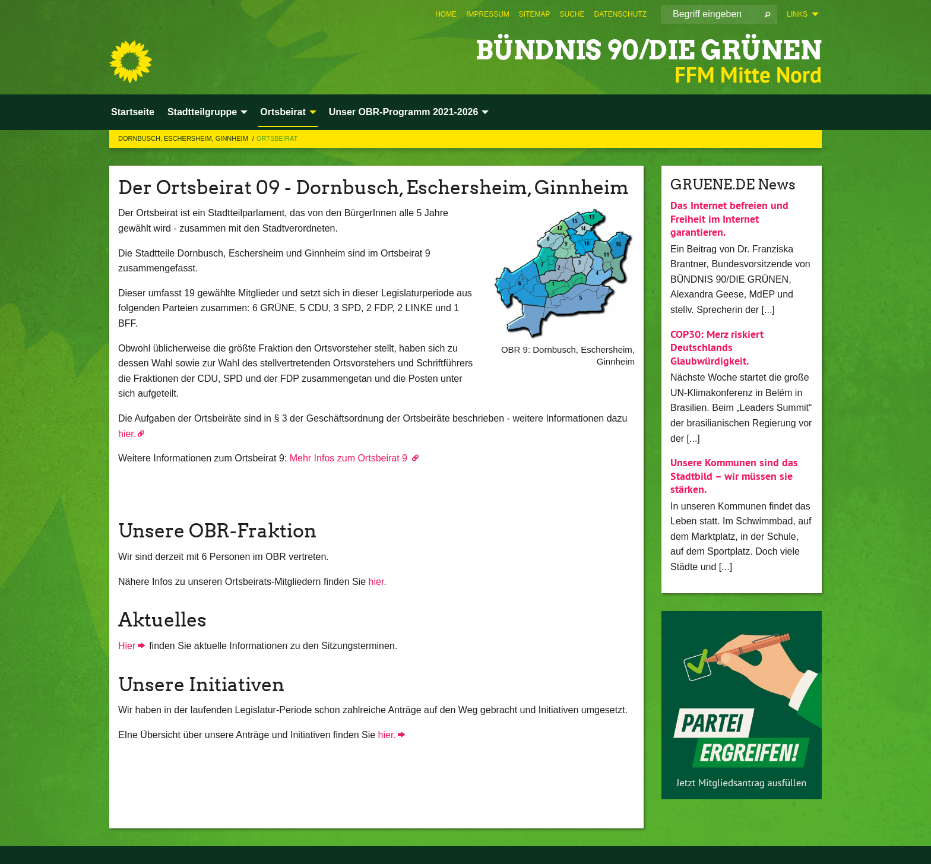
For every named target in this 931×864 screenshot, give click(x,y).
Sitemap (534, 14)
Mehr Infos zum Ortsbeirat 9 (350, 458)
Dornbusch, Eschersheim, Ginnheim (184, 138)
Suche (572, 14)
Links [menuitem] (797, 14)
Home (446, 14)
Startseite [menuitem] (132, 112)
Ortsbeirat (276, 138)
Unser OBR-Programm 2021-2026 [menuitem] (404, 112)
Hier (126, 646)
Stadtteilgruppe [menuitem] (202, 112)
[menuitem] (446, 14)
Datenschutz (620, 14)
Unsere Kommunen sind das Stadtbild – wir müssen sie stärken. (734, 475)
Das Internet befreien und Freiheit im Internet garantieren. (729, 218)
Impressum (487, 14)
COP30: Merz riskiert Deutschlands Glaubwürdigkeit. (717, 347)
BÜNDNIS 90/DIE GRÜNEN (649, 50)
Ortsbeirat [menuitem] (282, 112)
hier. (127, 434)
